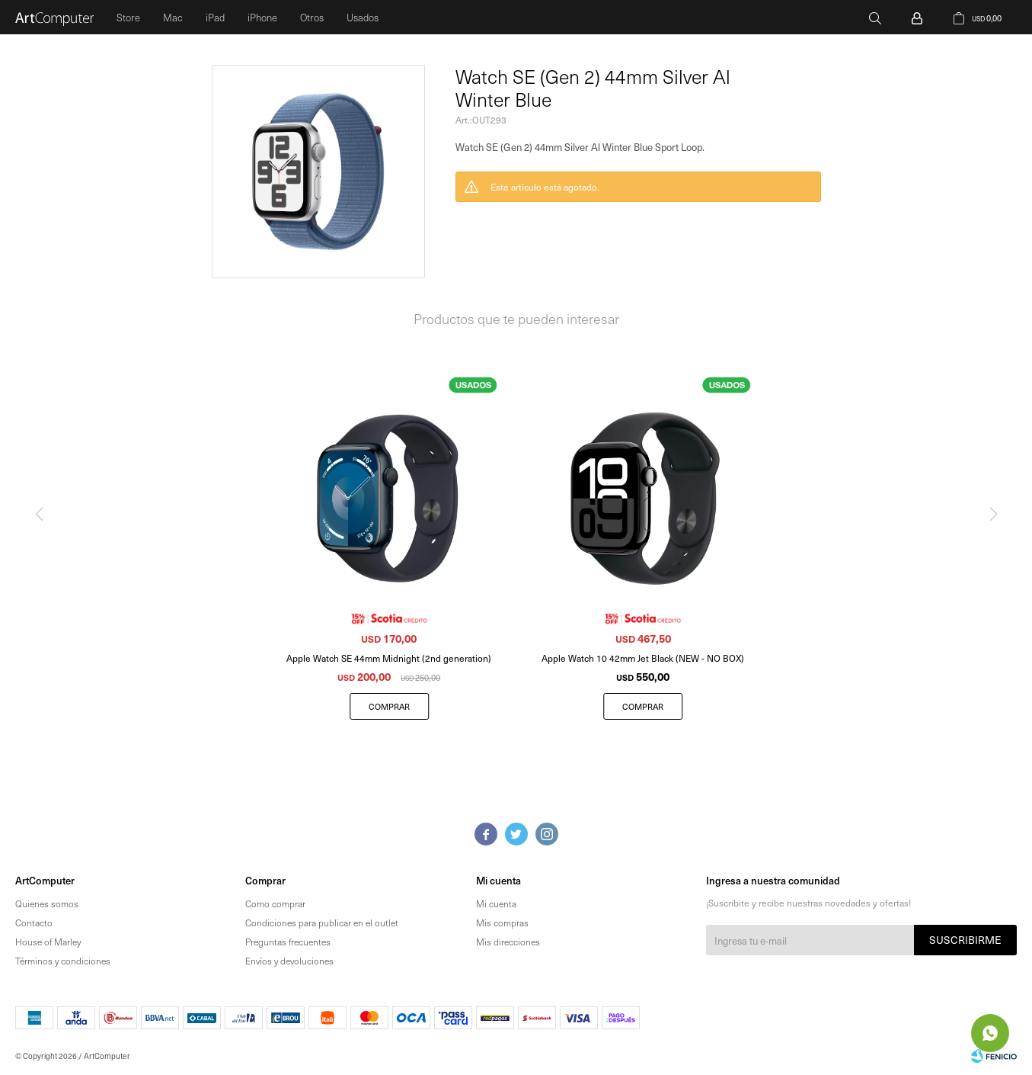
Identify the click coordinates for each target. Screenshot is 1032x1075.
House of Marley (48, 941)
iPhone (262, 17)
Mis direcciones (508, 941)
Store (128, 17)
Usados (363, 17)
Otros (312, 17)
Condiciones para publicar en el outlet (321, 922)
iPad (215, 17)
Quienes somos (46, 903)
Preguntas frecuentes (288, 941)
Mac (173, 17)
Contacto (34, 922)
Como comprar (275, 903)
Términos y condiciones (62, 961)
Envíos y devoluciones (289, 961)
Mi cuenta (496, 903)
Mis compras (502, 922)
